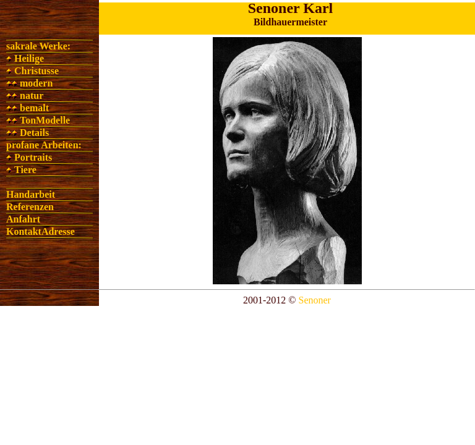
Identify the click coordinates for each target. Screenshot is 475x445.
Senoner (315, 300)
